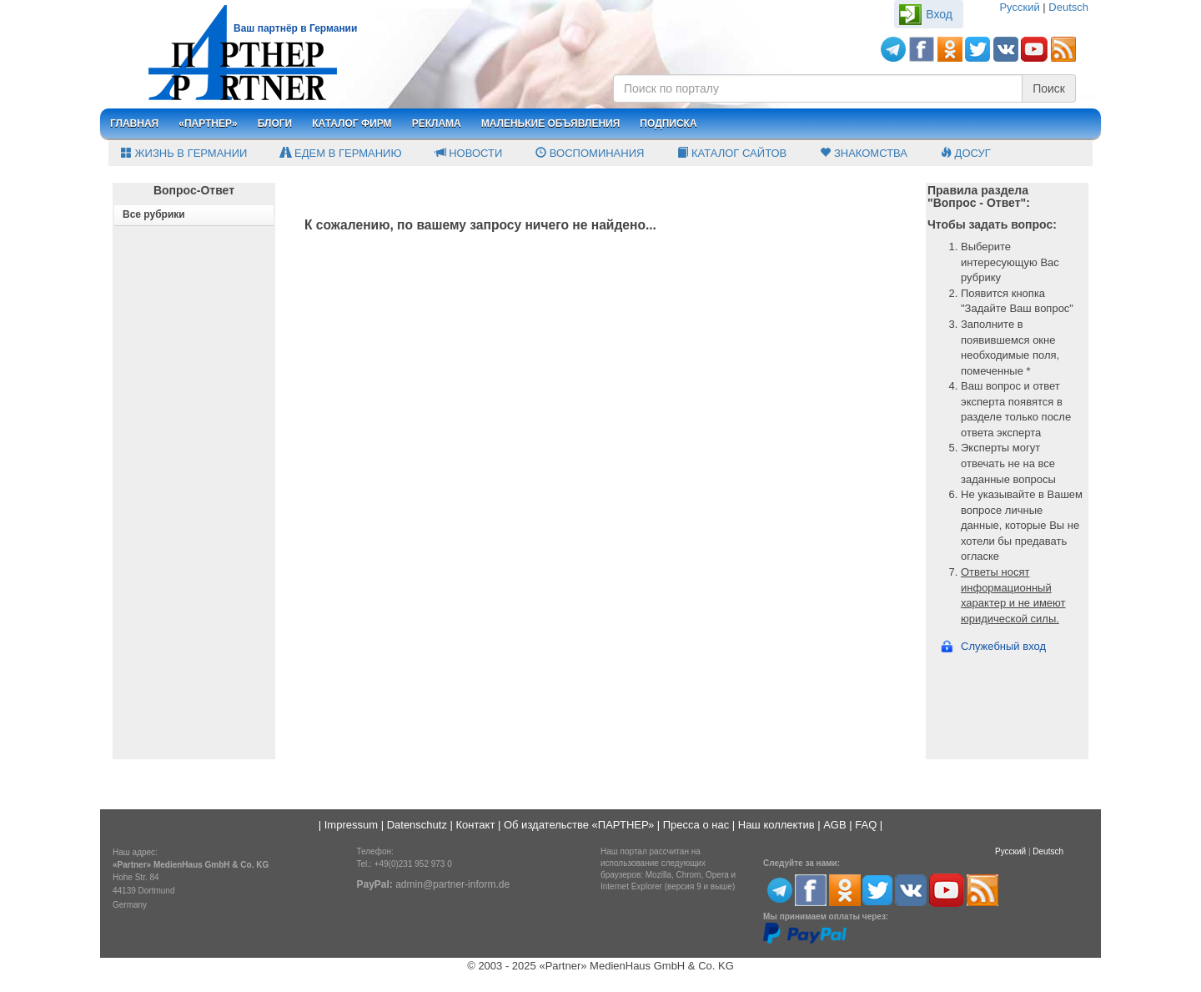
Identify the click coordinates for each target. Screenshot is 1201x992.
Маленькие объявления (551, 123)
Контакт (475, 824)
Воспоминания (589, 153)
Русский (1019, 7)
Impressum (351, 824)
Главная (134, 123)
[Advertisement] (194, 507)
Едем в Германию (340, 153)
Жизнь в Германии (184, 153)
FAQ (866, 824)
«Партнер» (208, 123)
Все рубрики (154, 214)
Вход (939, 14)
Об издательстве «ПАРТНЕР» (579, 824)
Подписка (668, 123)
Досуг (966, 153)
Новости (469, 153)
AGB (834, 824)
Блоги (275, 123)
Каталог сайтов (731, 153)
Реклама (436, 123)
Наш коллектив (776, 824)
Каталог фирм (351, 123)
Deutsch (1068, 7)
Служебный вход (1003, 646)
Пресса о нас (696, 824)
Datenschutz (417, 824)
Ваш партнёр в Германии (295, 28)
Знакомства (863, 153)
